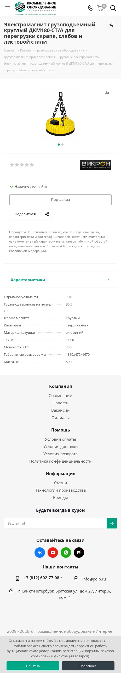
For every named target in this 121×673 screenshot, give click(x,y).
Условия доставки (60, 446)
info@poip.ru (94, 579)
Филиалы (60, 417)
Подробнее (88, 666)
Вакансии (60, 410)
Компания (60, 386)
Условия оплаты (60, 439)
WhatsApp (66, 552)
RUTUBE (79, 552)
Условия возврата (60, 453)
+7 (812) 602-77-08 (41, 577)
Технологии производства (61, 490)
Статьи (60, 482)
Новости (61, 402)
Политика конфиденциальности (60, 461)
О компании (60, 395)
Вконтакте (39, 552)
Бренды (60, 497)
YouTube (53, 552)
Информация (60, 473)
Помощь (60, 430)
